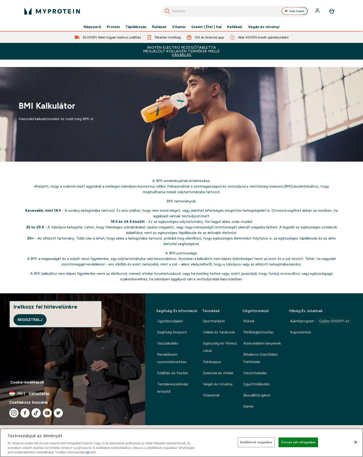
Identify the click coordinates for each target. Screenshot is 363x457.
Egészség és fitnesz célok (220, 347)
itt (87, 452)
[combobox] (235, 11)
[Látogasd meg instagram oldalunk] (14, 413)
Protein (113, 27)
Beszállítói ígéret (257, 395)
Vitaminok (211, 395)
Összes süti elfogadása (298, 442)
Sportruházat (214, 321)
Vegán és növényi (263, 27)
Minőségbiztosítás (258, 332)
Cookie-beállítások (27, 382)
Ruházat (159, 27)
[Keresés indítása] (167, 11)
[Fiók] (318, 11)
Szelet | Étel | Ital (206, 27)
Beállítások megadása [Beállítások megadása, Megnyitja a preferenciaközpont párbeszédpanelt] (256, 442)
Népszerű (92, 27)
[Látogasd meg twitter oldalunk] (58, 413)
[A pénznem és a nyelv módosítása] (72, 393)
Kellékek (234, 27)
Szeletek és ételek (218, 373)
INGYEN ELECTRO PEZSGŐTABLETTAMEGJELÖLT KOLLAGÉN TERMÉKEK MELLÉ (181, 51)
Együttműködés (256, 384)
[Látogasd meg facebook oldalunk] (25, 413)
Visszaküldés (167, 343)
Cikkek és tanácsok (219, 332)
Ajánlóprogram (320, 321)
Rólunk (248, 321)
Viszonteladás (255, 373)
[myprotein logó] (52, 11)
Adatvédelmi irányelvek (262, 343)
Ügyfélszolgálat (170, 321)
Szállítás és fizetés (172, 373)
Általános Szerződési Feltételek (260, 358)
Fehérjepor (212, 362)
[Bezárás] (355, 442)
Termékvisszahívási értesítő (172, 387)
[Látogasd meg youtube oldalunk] (47, 413)
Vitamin (179, 27)
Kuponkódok (300, 332)
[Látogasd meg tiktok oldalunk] (36, 413)
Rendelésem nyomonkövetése (171, 358)
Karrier (248, 406)
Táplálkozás (136, 27)
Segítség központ (172, 332)
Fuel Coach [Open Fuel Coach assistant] (294, 11)
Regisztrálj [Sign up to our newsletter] (30, 320)
